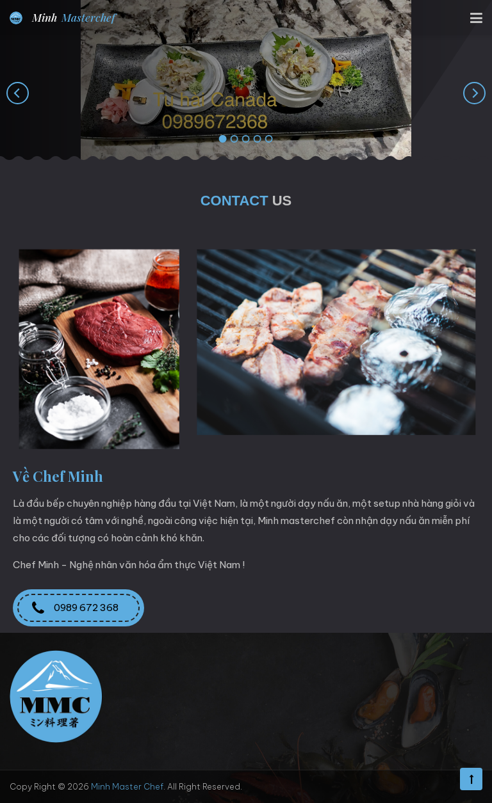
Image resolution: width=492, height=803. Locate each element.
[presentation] (17, 93)
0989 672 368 (78, 608)
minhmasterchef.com (224, 749)
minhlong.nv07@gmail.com (223, 727)
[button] (223, 139)
